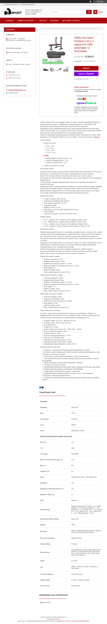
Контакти (54, 20)
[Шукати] (89, 12)
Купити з (86, 74)
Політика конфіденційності (80, 621)
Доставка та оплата (71, 20)
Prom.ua (63, 617)
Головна (9, 20)
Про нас (43, 20)
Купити (86, 68)
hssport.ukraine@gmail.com (17, 90)
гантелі (96, 137)
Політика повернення (15, 26)
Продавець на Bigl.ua (53, 619)
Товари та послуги (25, 20)
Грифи (46, 155)
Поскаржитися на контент (64, 621)
